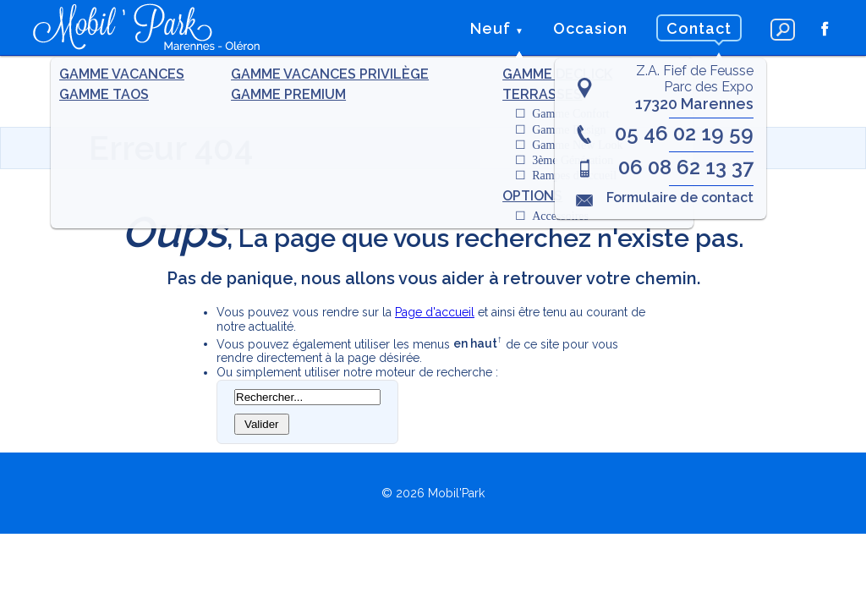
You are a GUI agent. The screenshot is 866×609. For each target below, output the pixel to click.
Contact (699, 28)
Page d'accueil (434, 312)
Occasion (590, 28)
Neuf (490, 28)
